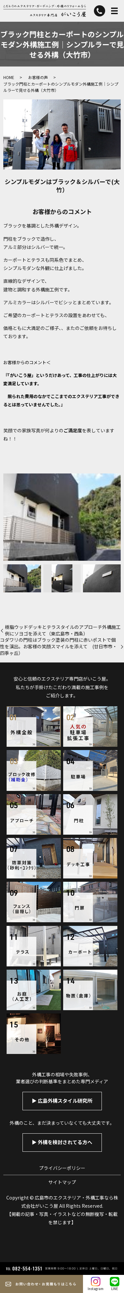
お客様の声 (38, 77)
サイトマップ (62, 1182)
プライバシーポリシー (62, 1168)
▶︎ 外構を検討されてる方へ (62, 1142)
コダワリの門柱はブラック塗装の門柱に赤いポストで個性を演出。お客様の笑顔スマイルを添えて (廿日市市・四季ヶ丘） (58, 646)
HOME (8, 77)
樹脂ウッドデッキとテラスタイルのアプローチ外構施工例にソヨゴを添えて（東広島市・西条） (63, 630)
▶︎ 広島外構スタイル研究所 (62, 1100)
